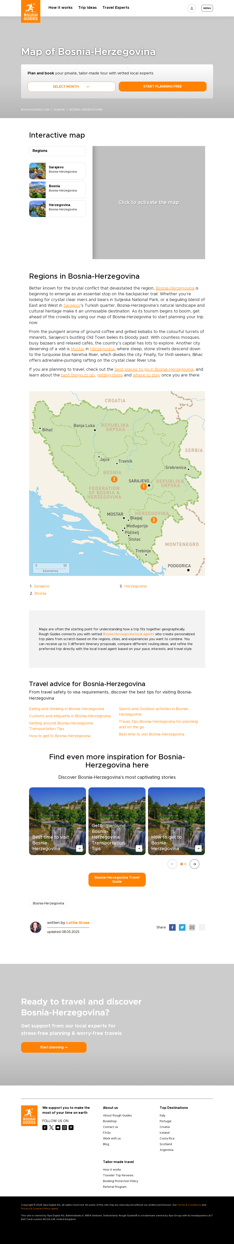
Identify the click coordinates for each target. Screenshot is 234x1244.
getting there (110, 375)
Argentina (166, 1150)
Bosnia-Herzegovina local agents (128, 634)
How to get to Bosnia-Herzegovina (59, 736)
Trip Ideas (88, 8)
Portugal (165, 1121)
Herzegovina (102, 349)
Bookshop (110, 1121)
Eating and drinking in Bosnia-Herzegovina (66, 709)
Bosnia (40, 593)
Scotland (166, 1144)
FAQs (107, 1132)
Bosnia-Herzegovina (175, 288)
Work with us (112, 1138)
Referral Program (115, 1187)
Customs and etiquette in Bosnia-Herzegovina (70, 716)
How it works (61, 8)
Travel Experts (116, 8)
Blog (106, 1144)
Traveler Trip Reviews (118, 1175)
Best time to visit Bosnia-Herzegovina (151, 734)
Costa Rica (167, 1138)
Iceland (165, 1132)
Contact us (110, 1127)
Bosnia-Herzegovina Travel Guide (117, 879)
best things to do (78, 375)
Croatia (165, 1127)
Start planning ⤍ (54, 1047)
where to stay (146, 375)
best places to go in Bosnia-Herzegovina (154, 369)
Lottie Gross (77, 923)
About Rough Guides (117, 1115)
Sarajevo (71, 305)
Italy (162, 1115)
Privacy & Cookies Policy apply (39, 1208)
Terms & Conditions (189, 1205)
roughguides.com (35, 109)
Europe (60, 109)
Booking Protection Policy (120, 1181)
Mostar (78, 349)
